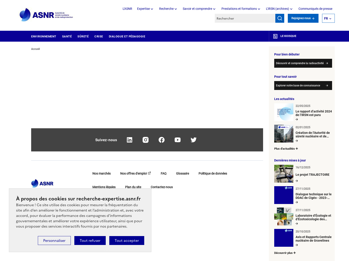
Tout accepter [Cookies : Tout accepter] (127, 240)
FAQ (163, 173)
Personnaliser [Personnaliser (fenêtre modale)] (54, 240)
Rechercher (279, 18)
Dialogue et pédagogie (127, 36)
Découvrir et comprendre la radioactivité (300, 63)
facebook (161, 140)
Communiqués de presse (315, 8)
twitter (193, 140)
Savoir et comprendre (199, 8)
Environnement (43, 36)
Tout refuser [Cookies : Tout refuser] (90, 240)
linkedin (129, 140)
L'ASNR (127, 8)
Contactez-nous (162, 187)
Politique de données (213, 173)
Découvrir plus (285, 253)
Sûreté (83, 36)
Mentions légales (104, 187)
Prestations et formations (241, 8)
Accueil (35, 49)
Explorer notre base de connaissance (298, 85)
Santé (67, 36)
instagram (145, 140)
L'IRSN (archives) (279, 8)
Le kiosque (284, 36)
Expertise (145, 8)
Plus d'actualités (286, 148)
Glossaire (182, 173)
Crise (98, 36)
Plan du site (133, 187)
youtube (177, 140)
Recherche (168, 8)
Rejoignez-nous (303, 18)
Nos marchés (101, 173)
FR (328, 18)
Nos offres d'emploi (133, 173)
